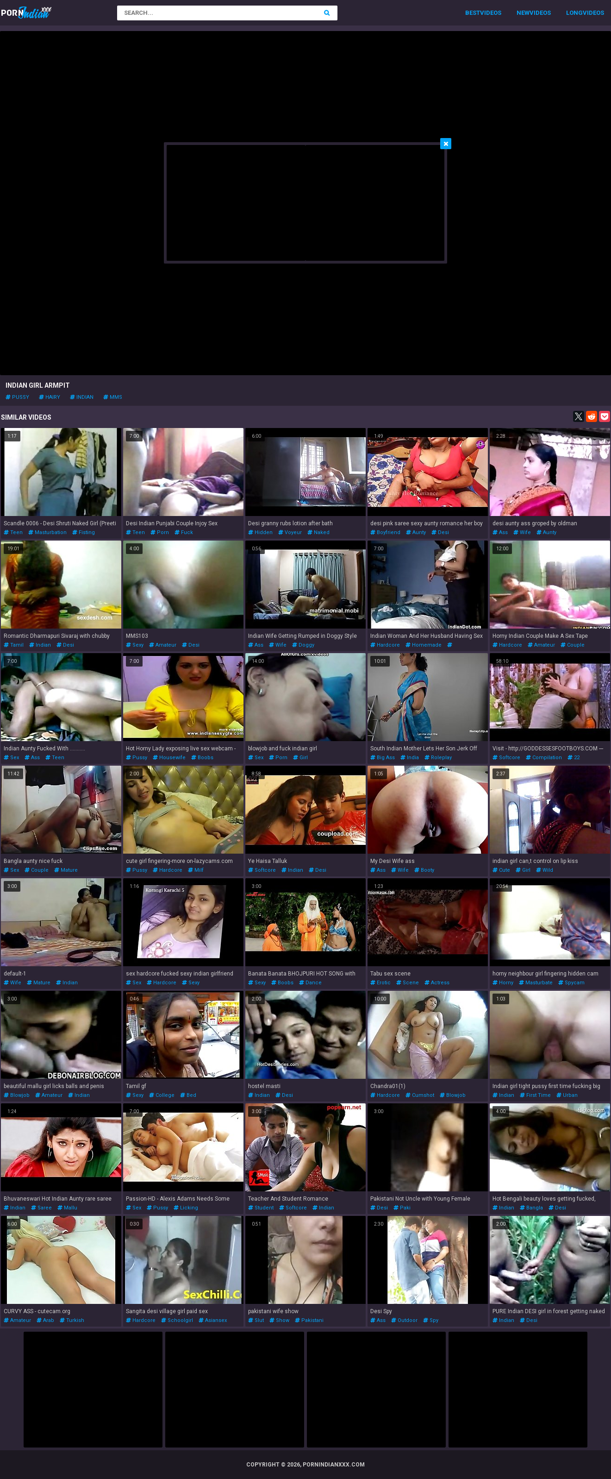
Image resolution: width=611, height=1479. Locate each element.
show (279, 1320)
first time (535, 1095)
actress (436, 983)
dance (310, 983)
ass (500, 532)
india (409, 758)
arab (45, 1320)
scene (407, 983)
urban (567, 1095)
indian (82, 397)
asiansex (213, 1320)
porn (159, 532)
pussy (17, 397)
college (162, 1095)
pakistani (309, 1320)
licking (186, 1208)
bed (188, 1095)
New (523, 12)
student (261, 1208)
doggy (303, 645)
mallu (67, 1208)
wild (544, 870)
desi (440, 532)
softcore (506, 758)
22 (573, 758)
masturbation (47, 532)
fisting (83, 532)
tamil (14, 645)
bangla (531, 1208)
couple (573, 645)
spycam (571, 983)
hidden (260, 532)
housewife (169, 758)
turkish (72, 1320)
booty (424, 870)
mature (66, 870)
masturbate (536, 983)
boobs (202, 758)
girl (300, 758)
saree (41, 1208)
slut (256, 1320)
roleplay (438, 758)
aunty (416, 532)
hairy (49, 397)
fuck (184, 532)
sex (11, 758)
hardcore (385, 645)
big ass (382, 758)
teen (13, 532)
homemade (423, 645)
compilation (544, 758)
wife (522, 532)
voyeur (290, 532)
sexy (134, 645)
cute (501, 870)
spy (430, 1320)
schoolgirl (177, 1320)
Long (574, 12)
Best (472, 12)
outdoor (404, 1320)
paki (402, 1208)
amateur (162, 645)
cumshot (419, 1095)
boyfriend (385, 532)
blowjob (17, 1095)
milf (196, 870)
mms (112, 397)
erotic (380, 983)
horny (503, 983)
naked (318, 532)
